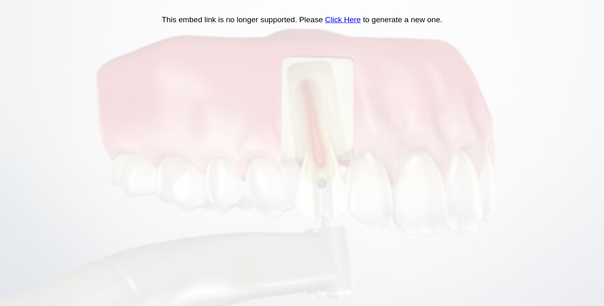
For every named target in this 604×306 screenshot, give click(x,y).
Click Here (343, 19)
